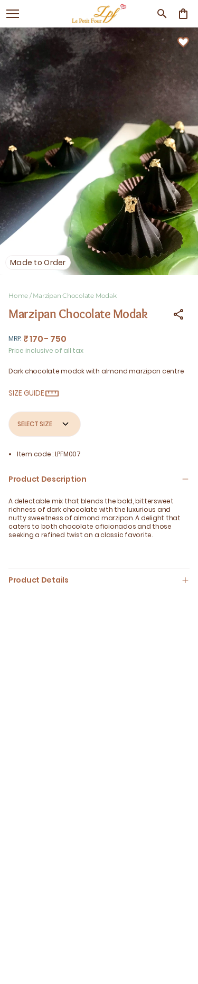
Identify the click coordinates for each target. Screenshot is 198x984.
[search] (162, 13)
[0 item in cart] (183, 13)
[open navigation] (12, 13)
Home (18, 295)
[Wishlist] (183, 42)
